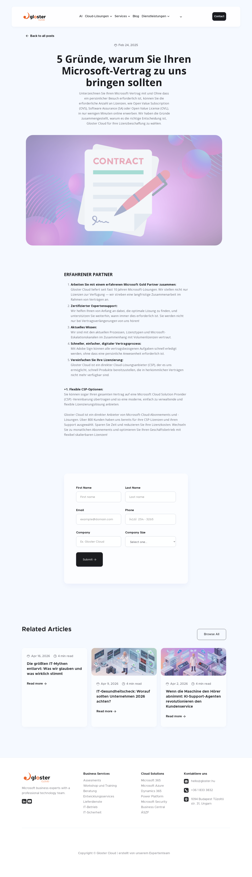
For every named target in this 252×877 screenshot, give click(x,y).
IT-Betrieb (90, 808)
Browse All (211, 635)
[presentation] (150, 559)
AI (80, 16)
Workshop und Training (100, 787)
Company (83, 533)
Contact (219, 16)
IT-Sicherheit (92, 813)
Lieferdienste (92, 803)
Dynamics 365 (151, 792)
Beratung (90, 792)
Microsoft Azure (152, 787)
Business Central (153, 808)
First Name (84, 488)
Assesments (92, 781)
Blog (136, 16)
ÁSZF (145, 813)
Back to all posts (40, 35)
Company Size (135, 533)
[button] (98, 16)
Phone (129, 510)
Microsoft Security (154, 803)
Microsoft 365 (151, 781)
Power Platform (152, 797)
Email (80, 510)
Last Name (133, 488)
